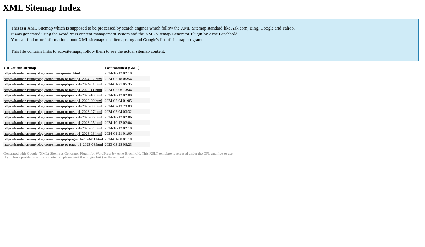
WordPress (68, 33)
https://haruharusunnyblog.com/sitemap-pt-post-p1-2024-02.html (53, 79)
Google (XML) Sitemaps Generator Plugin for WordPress (69, 153)
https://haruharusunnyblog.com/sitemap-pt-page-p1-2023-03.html (53, 144)
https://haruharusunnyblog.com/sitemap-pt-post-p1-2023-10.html (53, 95)
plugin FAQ (94, 157)
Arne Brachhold (223, 33)
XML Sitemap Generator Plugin (174, 33)
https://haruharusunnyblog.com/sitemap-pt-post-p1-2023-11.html (53, 89)
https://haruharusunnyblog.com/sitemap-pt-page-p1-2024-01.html (53, 139)
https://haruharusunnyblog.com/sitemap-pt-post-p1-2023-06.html (53, 117)
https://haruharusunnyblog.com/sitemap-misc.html (42, 73)
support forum (123, 157)
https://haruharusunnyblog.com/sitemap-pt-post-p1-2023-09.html (53, 100)
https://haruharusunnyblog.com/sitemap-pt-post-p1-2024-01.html (53, 84)
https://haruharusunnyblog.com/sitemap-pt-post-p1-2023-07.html (53, 111)
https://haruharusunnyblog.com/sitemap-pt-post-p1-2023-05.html (53, 122)
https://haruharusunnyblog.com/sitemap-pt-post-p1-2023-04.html (53, 128)
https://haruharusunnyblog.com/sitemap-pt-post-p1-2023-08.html (53, 106)
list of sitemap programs (181, 39)
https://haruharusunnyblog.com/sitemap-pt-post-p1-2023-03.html (53, 133)
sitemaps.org (123, 39)
